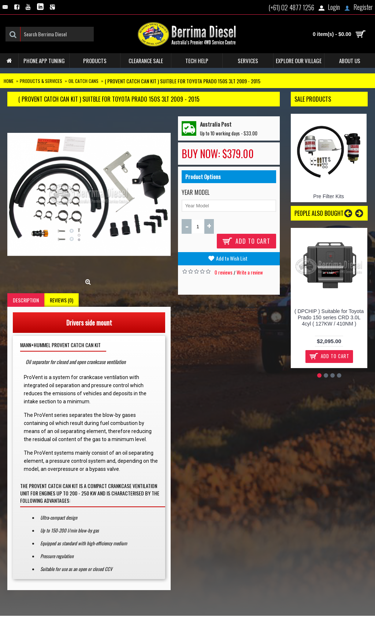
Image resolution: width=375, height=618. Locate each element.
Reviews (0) (61, 300)
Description (26, 300)
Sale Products (312, 99)
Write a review (250, 272)
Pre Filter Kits (328, 196)
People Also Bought (319, 213)
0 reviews (224, 272)
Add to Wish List (232, 258)
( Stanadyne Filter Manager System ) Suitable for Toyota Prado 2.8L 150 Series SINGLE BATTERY (331, 320)
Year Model (195, 192)
